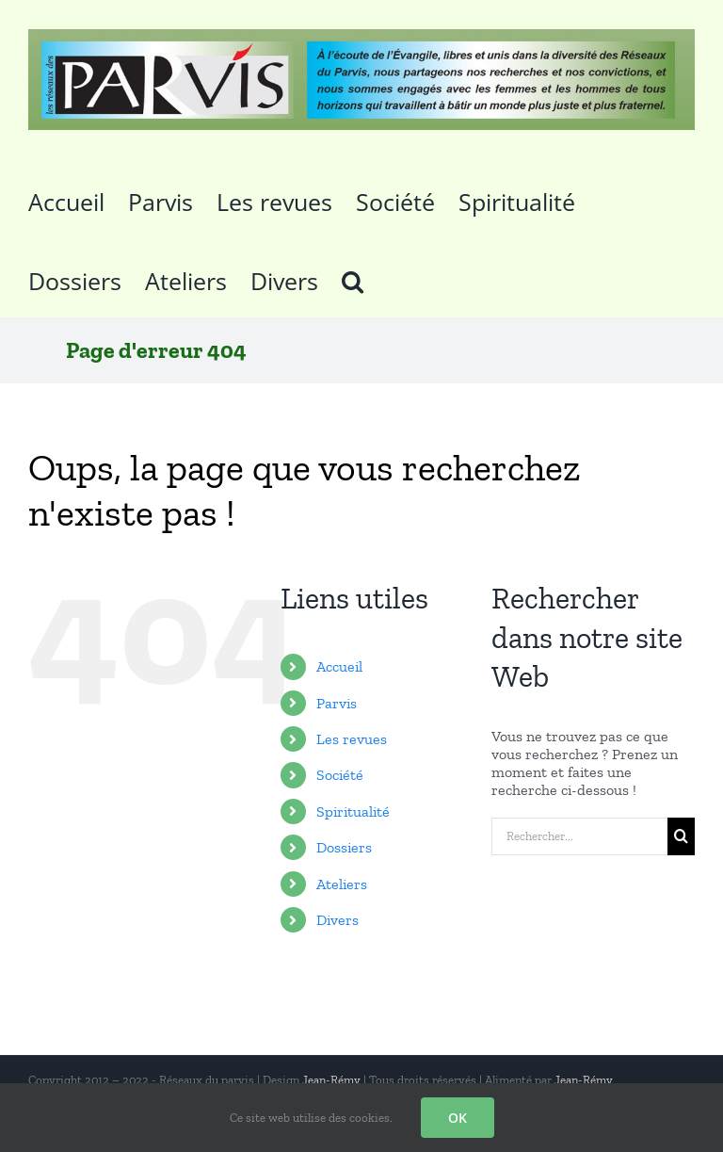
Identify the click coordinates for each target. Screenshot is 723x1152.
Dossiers (344, 847)
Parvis (336, 703)
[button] (352, 277)
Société (339, 775)
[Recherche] (681, 836)
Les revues (351, 739)
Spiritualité (353, 811)
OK (457, 1118)
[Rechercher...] (579, 836)
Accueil (339, 666)
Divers (337, 920)
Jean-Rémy (331, 1080)
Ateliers (341, 884)
